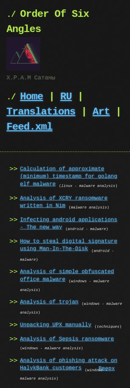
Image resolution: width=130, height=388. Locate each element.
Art (101, 111)
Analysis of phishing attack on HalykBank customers (68, 363)
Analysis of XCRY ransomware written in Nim (63, 201)
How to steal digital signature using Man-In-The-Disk (68, 244)
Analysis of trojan (49, 301)
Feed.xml (29, 126)
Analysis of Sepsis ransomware (67, 338)
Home (31, 96)
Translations (40, 111)
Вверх (107, 369)
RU (66, 96)
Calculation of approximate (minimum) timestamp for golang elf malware (68, 176)
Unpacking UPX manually (55, 324)
